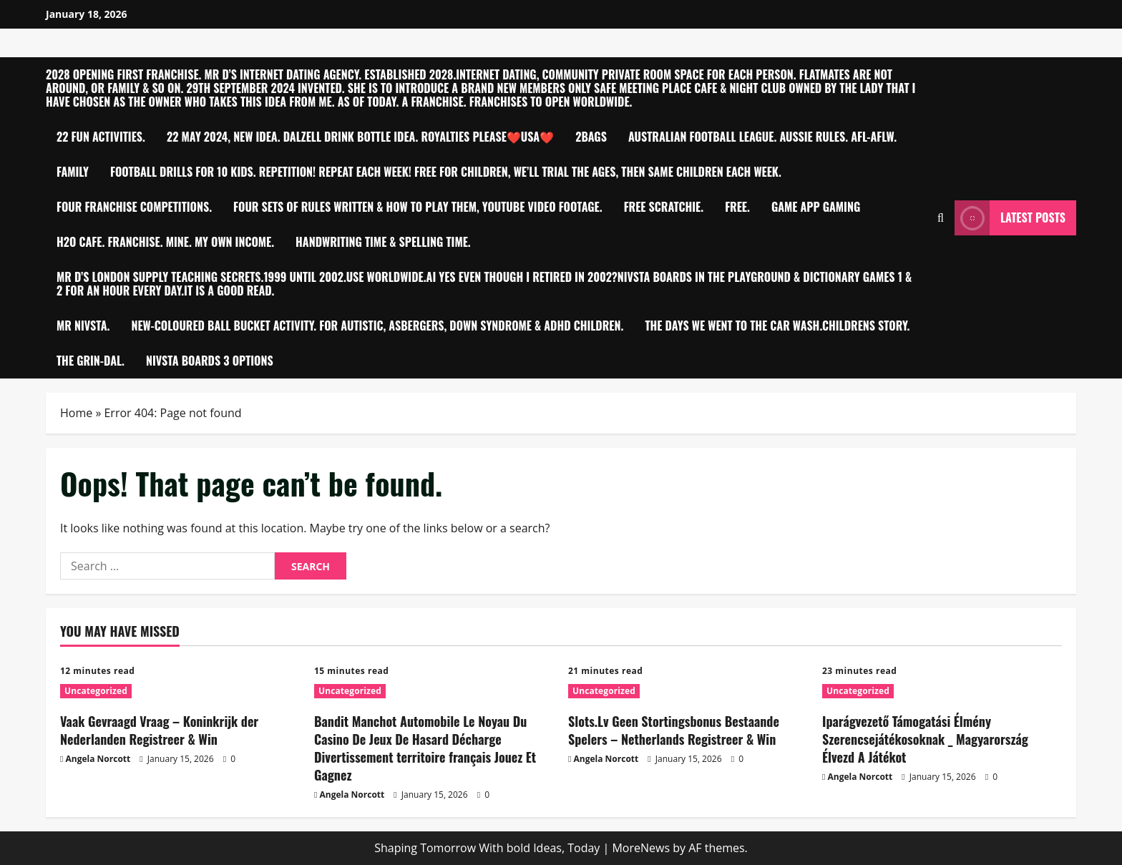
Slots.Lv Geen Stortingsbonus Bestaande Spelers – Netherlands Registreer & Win (673, 730)
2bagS (591, 136)
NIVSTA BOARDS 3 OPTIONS (209, 360)
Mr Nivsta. (83, 325)
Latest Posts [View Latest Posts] (1010, 217)
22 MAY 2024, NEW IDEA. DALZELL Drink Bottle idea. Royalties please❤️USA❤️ (360, 136)
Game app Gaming (815, 206)
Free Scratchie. (664, 206)
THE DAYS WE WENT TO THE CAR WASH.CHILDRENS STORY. (777, 325)
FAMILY (73, 171)
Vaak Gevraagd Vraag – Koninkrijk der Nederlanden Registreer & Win (159, 730)
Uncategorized (95, 691)
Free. (737, 206)
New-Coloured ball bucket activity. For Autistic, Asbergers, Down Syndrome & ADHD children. (377, 325)
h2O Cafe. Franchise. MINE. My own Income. (165, 241)
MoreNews (641, 848)
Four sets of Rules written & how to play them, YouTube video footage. (418, 206)
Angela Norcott (98, 759)
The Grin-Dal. (91, 360)
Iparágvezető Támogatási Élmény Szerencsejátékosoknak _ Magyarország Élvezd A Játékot (925, 739)
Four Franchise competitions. (134, 206)
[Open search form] (940, 218)
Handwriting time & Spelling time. (383, 241)
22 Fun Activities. (101, 136)
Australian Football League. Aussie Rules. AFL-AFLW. (762, 136)
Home (76, 413)
